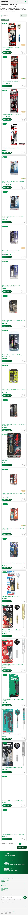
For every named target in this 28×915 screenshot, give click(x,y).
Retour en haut (22, 847)
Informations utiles (6, 880)
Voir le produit (7, 52)
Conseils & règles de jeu (7, 878)
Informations (4, 883)
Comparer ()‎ (5, 19)
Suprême (3, 885)
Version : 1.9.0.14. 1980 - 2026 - (8, 911)
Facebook (23, 906)
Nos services (4, 888)
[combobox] (5, 15)
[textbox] (5, 15)
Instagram (25, 906)
